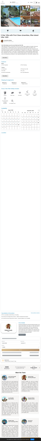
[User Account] (35, 2)
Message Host (22, 334)
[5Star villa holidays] (2, 2)
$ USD (31, 2)
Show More (5, 57)
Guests (3, 345)
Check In (3, 341)
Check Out (22, 341)
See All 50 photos (35, 21)
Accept (32, 439)
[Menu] (39, 3)
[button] (39, 368)
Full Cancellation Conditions (35, 312)
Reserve (20, 350)
